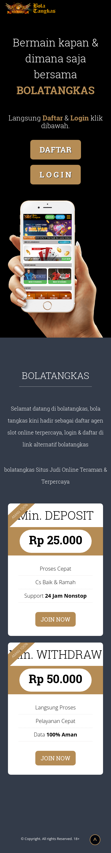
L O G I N (55, 174)
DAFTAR (56, 149)
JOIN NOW (55, 619)
